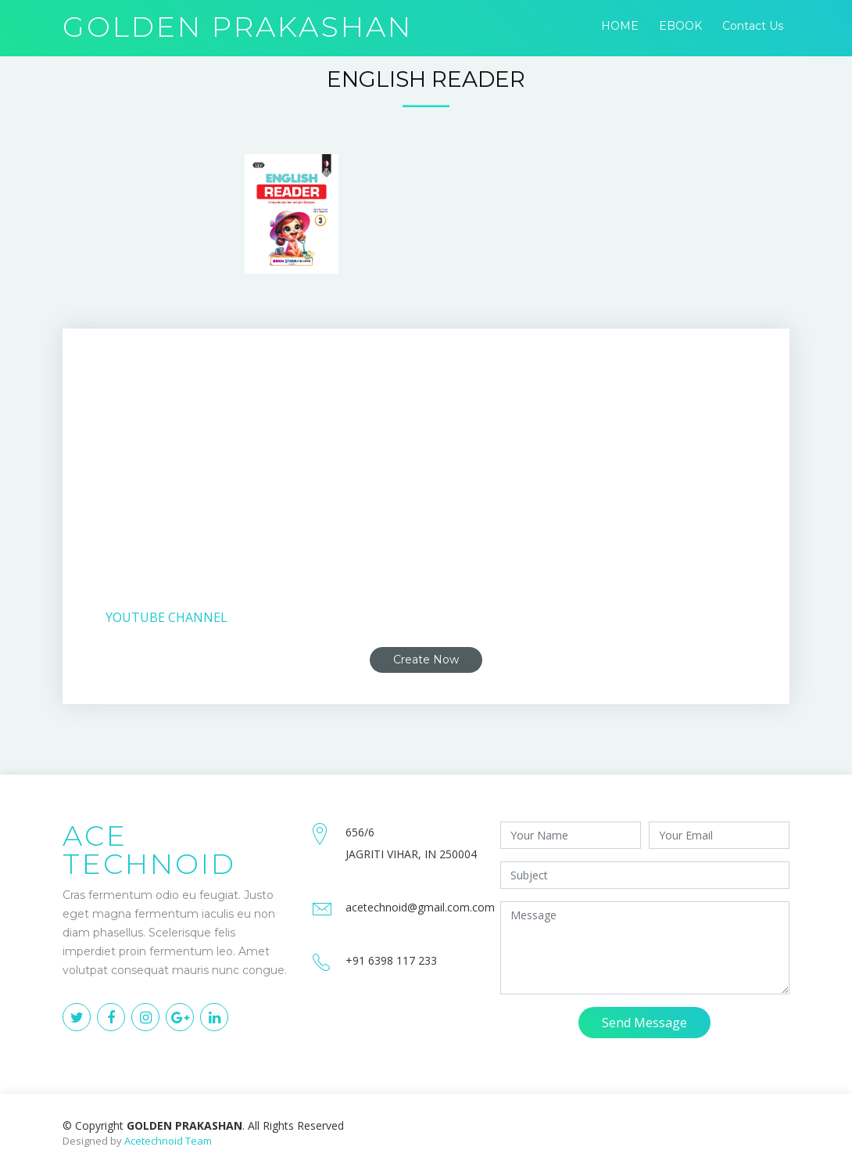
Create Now (426, 660)
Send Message (644, 1022)
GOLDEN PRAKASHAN (238, 26)
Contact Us (752, 26)
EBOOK (680, 26)
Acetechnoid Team (168, 1141)
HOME (620, 26)
